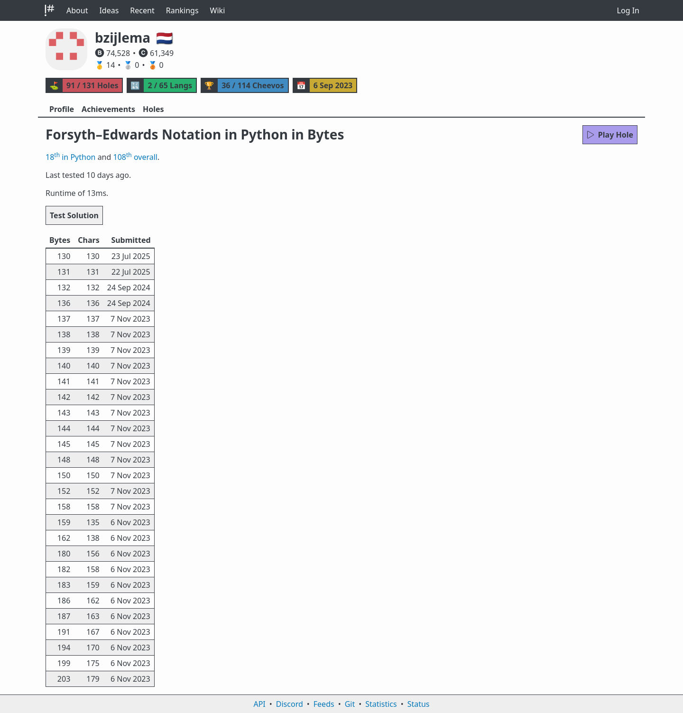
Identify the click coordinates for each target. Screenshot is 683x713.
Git (350, 704)
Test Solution (74, 215)
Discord (289, 704)
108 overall (135, 157)
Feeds (324, 704)
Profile (61, 109)
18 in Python (70, 157)
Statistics (381, 704)
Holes (153, 109)
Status (418, 704)
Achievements (108, 109)
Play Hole (610, 135)
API (259, 704)
